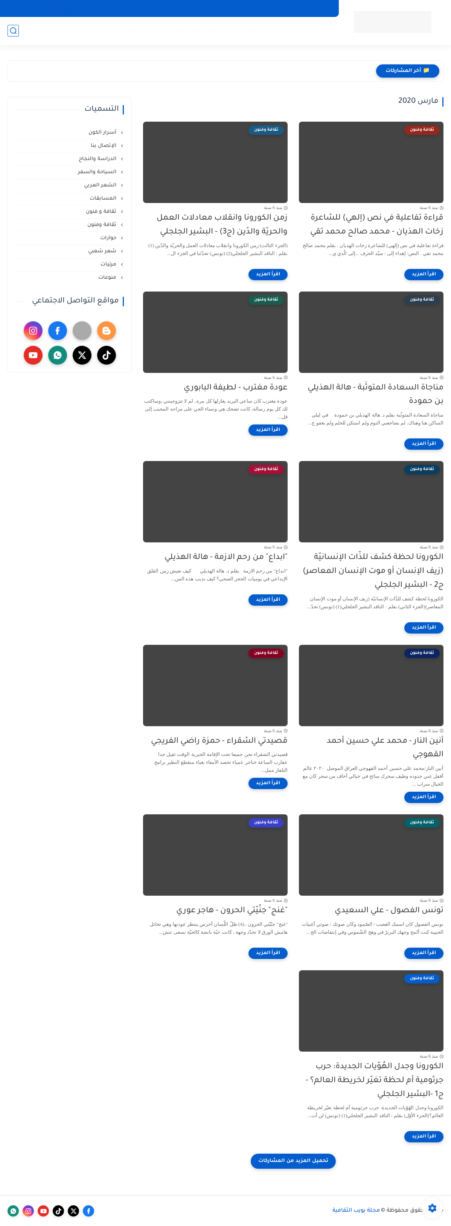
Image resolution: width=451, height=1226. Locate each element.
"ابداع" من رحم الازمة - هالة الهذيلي (226, 557)
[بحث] (13, 31)
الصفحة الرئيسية (308, 30)
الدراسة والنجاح (89, 30)
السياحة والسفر (312, 8)
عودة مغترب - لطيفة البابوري (236, 388)
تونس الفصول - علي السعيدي (389, 911)
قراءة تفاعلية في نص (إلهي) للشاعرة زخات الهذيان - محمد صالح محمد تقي (376, 225)
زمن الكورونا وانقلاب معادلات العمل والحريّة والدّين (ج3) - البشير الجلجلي (222, 225)
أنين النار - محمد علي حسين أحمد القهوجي (385, 748)
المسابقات (211, 8)
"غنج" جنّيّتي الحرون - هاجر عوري (232, 911)
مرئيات (109, 264)
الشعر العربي (261, 30)
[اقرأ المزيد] (423, 274)
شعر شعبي (222, 30)
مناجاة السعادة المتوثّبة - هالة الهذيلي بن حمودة (375, 395)
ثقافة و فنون (102, 212)
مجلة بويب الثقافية (356, 1211)
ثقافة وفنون (183, 30)
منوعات (241, 8)
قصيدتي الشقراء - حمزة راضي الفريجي (219, 741)
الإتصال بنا (177, 8)
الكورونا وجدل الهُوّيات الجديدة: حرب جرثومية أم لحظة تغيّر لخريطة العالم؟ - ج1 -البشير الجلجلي (374, 1081)
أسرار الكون (272, 8)
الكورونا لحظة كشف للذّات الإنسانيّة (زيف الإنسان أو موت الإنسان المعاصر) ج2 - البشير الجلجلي (373, 571)
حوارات (152, 30)
